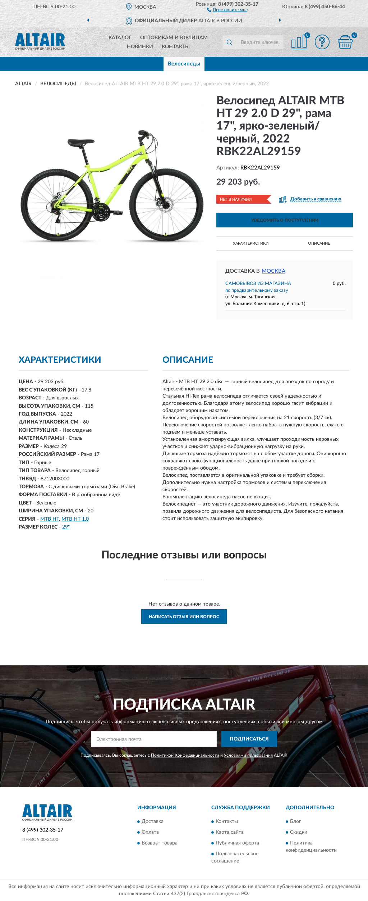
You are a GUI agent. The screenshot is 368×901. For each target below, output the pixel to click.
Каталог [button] (120, 37)
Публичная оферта (237, 843)
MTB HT (49, 519)
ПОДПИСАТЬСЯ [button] (249, 739)
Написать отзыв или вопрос (184, 617)
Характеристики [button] (250, 243)
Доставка (153, 821)
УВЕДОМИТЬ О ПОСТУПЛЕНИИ (284, 220)
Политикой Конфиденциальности (185, 755)
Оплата (150, 832)
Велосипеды (184, 64)
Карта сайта (230, 832)
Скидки (298, 832)
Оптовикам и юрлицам (174, 37)
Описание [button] (319, 243)
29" (66, 527)
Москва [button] (273, 271)
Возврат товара (160, 843)
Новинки (140, 46)
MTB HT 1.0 (75, 519)
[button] (227, 9)
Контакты (176, 46)
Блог (295, 821)
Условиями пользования (248, 755)
